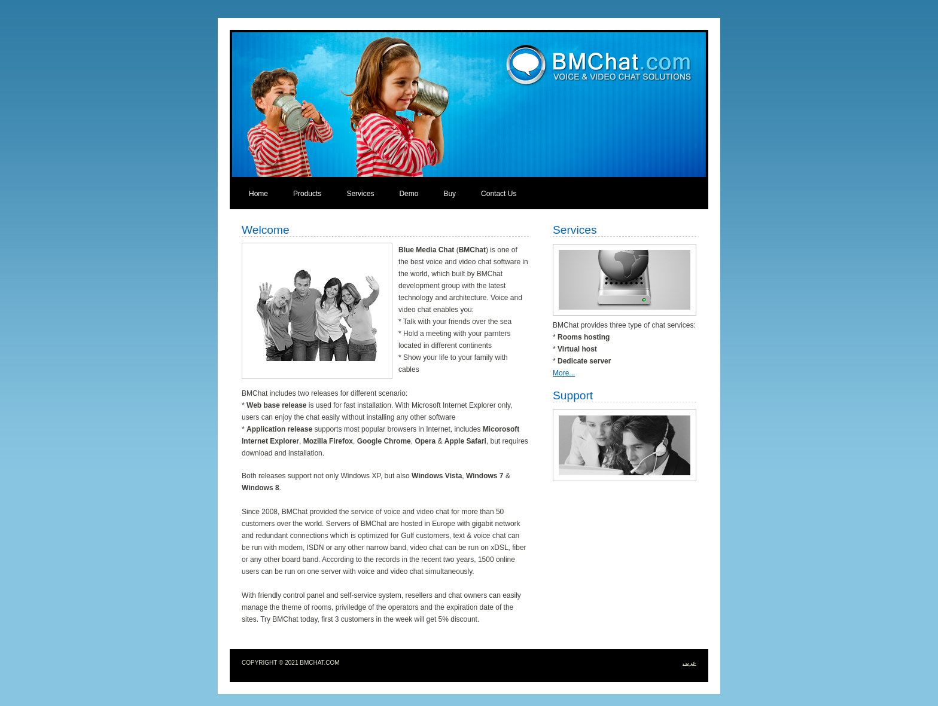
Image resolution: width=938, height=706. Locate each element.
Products (307, 194)
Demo (408, 194)
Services (360, 194)
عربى (689, 662)
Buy (449, 194)
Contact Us (498, 194)
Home (258, 194)
